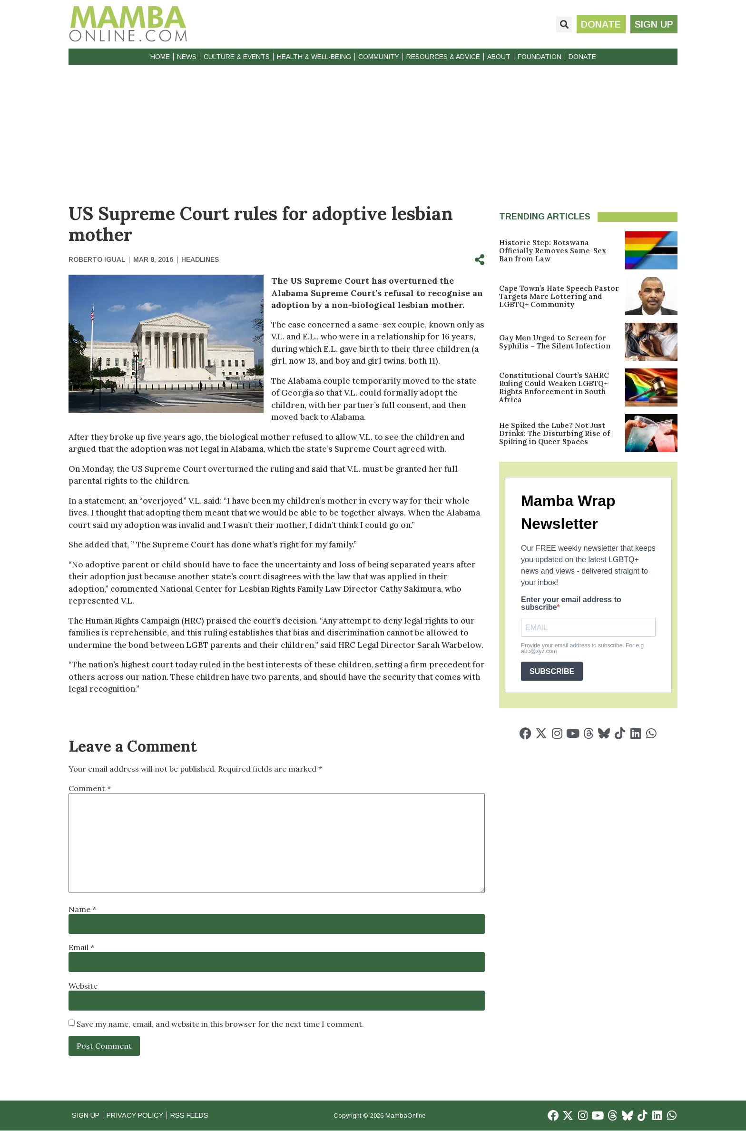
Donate (582, 56)
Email (81, 947)
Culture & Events (237, 56)
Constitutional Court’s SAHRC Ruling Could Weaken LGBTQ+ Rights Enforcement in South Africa (554, 387)
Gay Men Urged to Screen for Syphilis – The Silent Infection (554, 341)
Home (160, 56)
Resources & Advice (443, 56)
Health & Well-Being (314, 56)
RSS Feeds (197, 1115)
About (498, 56)
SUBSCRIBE (552, 671)
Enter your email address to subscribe (571, 603)
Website (83, 986)
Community (378, 56)
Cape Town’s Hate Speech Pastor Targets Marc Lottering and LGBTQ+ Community (559, 296)
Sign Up (86, 1115)
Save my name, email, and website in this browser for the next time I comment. (220, 1024)
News (186, 56)
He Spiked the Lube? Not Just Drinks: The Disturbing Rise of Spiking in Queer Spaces (554, 433)
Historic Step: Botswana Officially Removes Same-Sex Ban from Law (552, 250)
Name (82, 909)
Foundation (539, 56)
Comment (90, 788)
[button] (562, 24)
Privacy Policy (139, 1115)
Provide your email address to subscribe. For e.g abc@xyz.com (582, 648)
